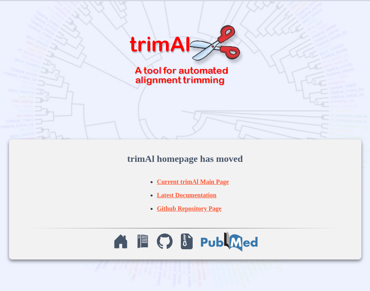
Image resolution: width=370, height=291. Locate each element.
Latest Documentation (187, 195)
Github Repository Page (189, 208)
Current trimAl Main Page (193, 181)
